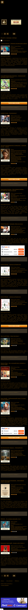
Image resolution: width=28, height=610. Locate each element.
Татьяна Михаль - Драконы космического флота (14, 43)
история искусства (15, 490)
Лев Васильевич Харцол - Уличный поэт (12, 447)
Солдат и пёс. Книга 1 (20, 547)
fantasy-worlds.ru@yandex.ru (6, 583)
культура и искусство (18, 488)
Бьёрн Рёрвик (17, 267)
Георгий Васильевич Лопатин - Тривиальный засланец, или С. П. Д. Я (13, 76)
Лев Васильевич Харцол (19, 450)
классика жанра (14, 160)
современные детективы (16, 158)
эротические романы (15, 119)
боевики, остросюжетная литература (19, 526)
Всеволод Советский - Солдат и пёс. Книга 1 (13, 543)
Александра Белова (18, 193)
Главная (2, 30)
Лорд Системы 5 (19, 340)
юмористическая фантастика (17, 373)
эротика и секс (17, 118)
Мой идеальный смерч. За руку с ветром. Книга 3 (18, 405)
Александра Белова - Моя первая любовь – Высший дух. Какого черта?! (12, 190)
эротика (25, 83)
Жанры (7, 30)
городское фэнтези (22, 198)
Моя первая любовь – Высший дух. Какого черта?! (18, 196)
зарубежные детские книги (16, 271)
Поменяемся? (18, 117)
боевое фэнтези (14, 342)
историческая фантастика (16, 549)
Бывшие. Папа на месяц (21, 227)
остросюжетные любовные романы (18, 156)
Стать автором (9, 580)
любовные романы (18, 153)
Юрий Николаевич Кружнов (20, 484)
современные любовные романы (17, 230)
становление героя (15, 84)
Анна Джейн (16, 402)
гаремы (20, 84)
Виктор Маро (17, 367)
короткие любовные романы (17, 231)
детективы (13, 155)
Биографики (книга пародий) (17, 486)
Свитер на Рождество (20, 268)
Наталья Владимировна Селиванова (18, 150)
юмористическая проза (16, 157)
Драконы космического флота (17, 48)
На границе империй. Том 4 (17, 524)
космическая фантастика (16, 51)
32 (14, 33)
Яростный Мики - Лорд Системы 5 (10, 336)
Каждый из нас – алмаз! (21, 151)
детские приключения (22, 269)
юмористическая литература (17, 154)
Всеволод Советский (18, 545)
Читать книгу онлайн (14, 103)
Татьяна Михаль (17, 46)
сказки (15, 269)
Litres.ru (2, 580)
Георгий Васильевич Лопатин (20, 79)
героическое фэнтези (15, 199)
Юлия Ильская (17, 226)
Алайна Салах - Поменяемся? (9, 113)
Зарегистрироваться (17, 23)
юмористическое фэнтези (16, 374)
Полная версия (6, 40)
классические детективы (16, 159)
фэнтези (16, 50)
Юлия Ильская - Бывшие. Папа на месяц (12, 224)
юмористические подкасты (16, 52)
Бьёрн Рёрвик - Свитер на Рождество (11, 264)
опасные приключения (21, 85)
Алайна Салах (17, 115)
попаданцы (24, 51)
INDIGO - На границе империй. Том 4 (11, 519)
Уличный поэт (19, 451)
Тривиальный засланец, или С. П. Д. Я (19, 82)
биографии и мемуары (15, 489)
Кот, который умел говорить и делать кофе (19, 370)
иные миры (13, 85)
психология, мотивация (16, 491)
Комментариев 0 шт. (5, 71)
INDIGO (15, 521)
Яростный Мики (17, 338)
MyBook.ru (17, 580)
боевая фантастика (19, 527)
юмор (24, 52)
